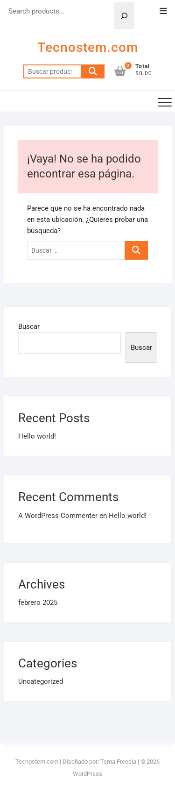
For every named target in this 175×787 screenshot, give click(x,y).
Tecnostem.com (87, 47)
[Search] (124, 15)
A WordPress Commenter (58, 515)
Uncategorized (40, 681)
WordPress (87, 773)
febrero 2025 (37, 602)
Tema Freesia (118, 761)
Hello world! (37, 436)
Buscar (93, 71)
